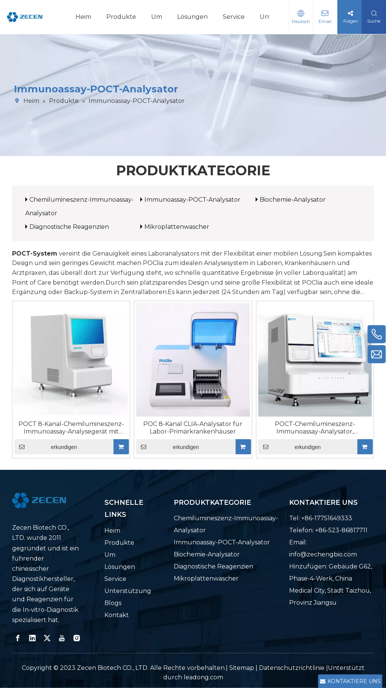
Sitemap (241, 667)
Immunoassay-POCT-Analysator (192, 199)
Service (234, 16)
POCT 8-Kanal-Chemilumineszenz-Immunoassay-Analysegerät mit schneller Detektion (71, 427)
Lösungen (192, 16)
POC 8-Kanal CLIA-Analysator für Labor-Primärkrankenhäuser (192, 427)
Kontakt (116, 615)
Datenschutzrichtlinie (292, 667)
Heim (83, 16)
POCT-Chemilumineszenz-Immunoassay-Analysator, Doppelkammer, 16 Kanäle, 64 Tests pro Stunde (315, 427)
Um (156, 16)
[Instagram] (76, 638)
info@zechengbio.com (323, 554)
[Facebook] (17, 638)
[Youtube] (61, 638)
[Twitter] (47, 638)
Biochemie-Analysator (293, 199)
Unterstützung (127, 591)
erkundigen (45, 446)
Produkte (121, 16)
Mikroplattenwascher (176, 226)
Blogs (112, 603)
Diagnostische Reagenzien (69, 226)
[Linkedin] (32, 638)
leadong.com (203, 677)
